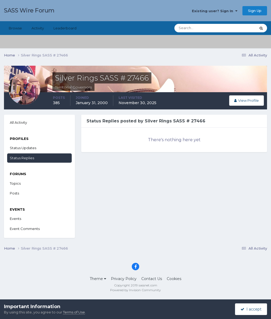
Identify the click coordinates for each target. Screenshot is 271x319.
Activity (37, 28)
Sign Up (254, 10)
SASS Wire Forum (29, 10)
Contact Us (151, 278)
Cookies (174, 278)
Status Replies (22, 158)
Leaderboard (64, 28)
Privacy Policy (124, 278)
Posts (14, 193)
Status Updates (23, 148)
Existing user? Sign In (214, 11)
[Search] (198, 28)
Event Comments (25, 229)
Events (15, 218)
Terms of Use (74, 312)
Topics (15, 183)
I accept (251, 309)
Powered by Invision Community (135, 290)
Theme (98, 278)
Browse (15, 28)
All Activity (18, 122)
